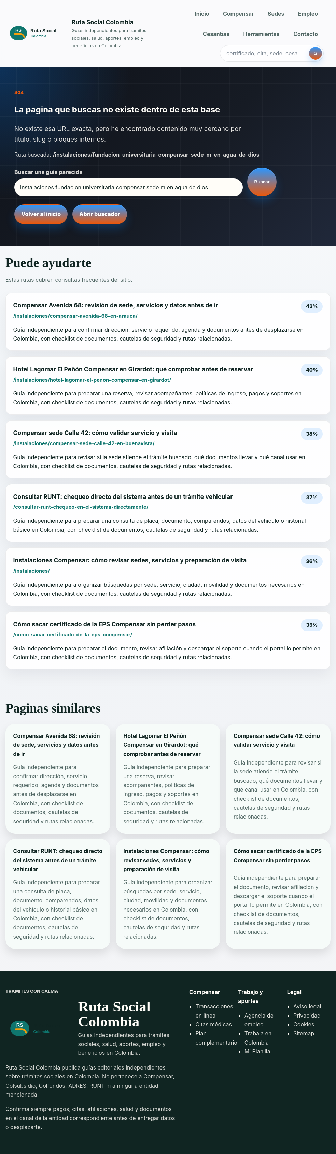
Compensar (238, 13)
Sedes (276, 13)
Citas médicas (213, 1024)
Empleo (308, 13)
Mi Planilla (257, 1051)
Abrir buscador (99, 214)
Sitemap (303, 1033)
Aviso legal (307, 1006)
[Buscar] (315, 53)
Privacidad (307, 1015)
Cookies (303, 1024)
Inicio (202, 13)
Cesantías (216, 33)
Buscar (262, 181)
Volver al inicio (41, 214)
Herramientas (261, 33)
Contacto (305, 33)
